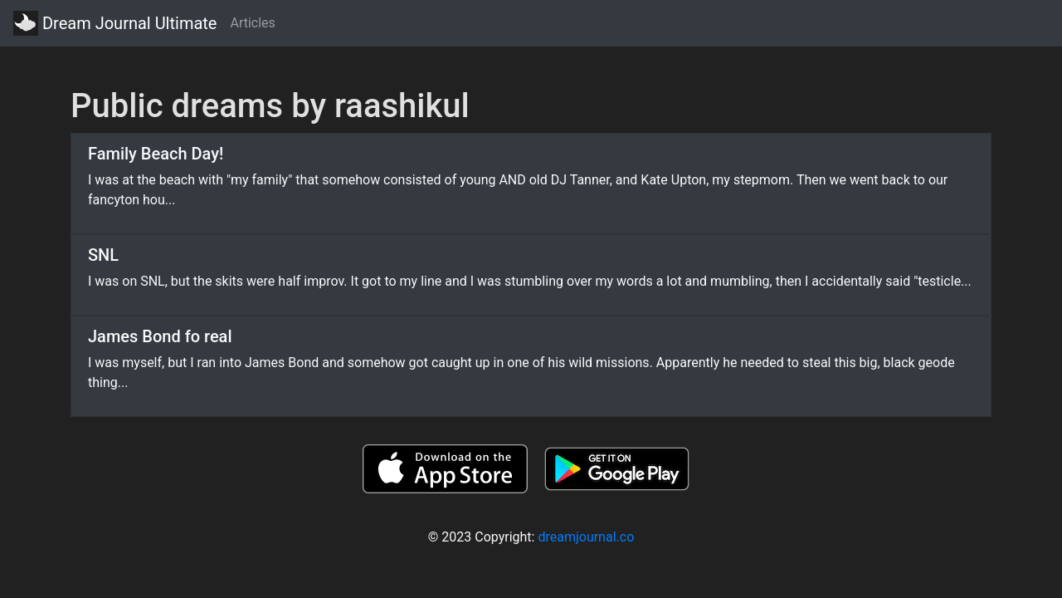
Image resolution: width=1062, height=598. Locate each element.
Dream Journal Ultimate (115, 23)
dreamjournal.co (586, 537)
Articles (252, 23)
